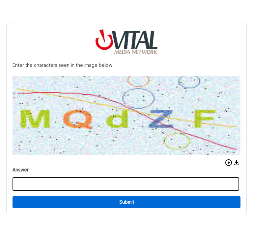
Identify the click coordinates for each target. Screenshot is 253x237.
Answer (21, 169)
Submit (126, 202)
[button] (229, 163)
